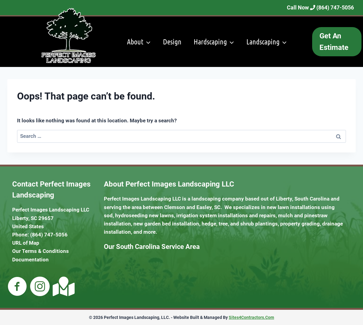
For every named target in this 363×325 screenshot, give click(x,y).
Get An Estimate (333, 42)
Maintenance (231, 92)
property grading (300, 224)
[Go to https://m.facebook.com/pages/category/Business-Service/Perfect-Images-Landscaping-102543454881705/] (17, 287)
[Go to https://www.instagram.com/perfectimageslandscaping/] (40, 287)
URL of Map (25, 243)
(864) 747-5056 (49, 235)
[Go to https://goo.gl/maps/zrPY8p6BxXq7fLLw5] (62, 286)
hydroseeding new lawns (144, 215)
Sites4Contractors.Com (251, 317)
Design (172, 41)
